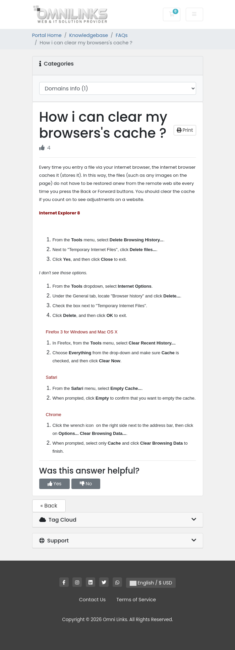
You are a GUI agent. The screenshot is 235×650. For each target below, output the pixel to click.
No (86, 483)
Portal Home (47, 35)
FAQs (122, 35)
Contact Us (92, 599)
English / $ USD (151, 582)
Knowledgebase (88, 35)
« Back (49, 506)
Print (185, 130)
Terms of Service (136, 599)
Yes (55, 483)
